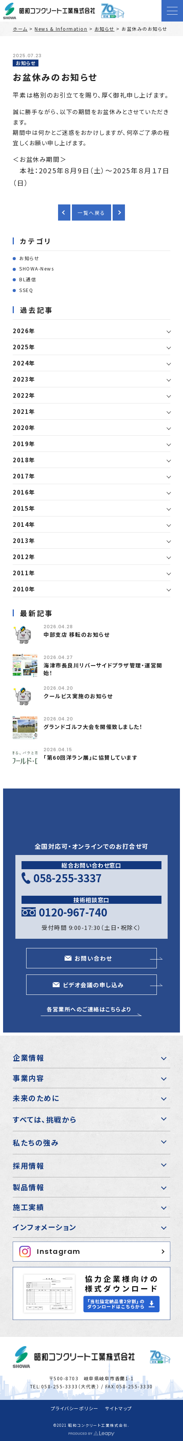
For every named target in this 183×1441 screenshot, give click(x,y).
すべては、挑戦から (45, 1119)
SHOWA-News (36, 268)
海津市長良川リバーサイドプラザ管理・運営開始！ (103, 669)
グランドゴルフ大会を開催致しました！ (93, 726)
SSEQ (26, 290)
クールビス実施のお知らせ (78, 696)
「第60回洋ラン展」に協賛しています (90, 757)
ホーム (20, 28)
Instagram (50, 1251)
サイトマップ (118, 1408)
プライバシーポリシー (75, 1408)
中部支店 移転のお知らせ (76, 634)
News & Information (61, 28)
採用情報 (28, 1165)
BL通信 (27, 279)
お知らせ (105, 28)
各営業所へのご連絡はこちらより (89, 1009)
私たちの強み (36, 1142)
